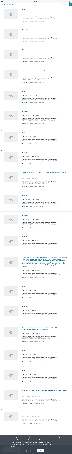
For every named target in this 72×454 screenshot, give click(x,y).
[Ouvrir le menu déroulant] (2, 2)
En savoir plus (31, 450)
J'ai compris (40, 450)
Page (32, 4)
